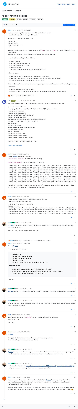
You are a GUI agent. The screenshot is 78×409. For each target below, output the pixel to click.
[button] (2, 406)
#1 (75, 30)
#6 (75, 243)
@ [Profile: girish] (15, 246)
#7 (75, 288)
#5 (75, 222)
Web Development (17, 145)
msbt (9, 101)
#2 (75, 101)
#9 (75, 314)
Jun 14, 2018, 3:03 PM (23, 314)
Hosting (9, 145)
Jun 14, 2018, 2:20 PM (23, 154)
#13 (75, 377)
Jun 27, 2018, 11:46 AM (23, 377)
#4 (75, 196)
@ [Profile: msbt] (15, 156)
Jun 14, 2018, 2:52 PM (26, 300)
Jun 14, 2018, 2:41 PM (26, 222)
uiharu (9, 30)
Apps (58, 4)
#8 (75, 300)
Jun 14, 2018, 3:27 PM (26, 349)
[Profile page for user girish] (4, 224)
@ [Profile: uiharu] (10, 225)
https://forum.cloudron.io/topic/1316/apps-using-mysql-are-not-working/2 (50, 366)
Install (73, 4)
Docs (68, 4)
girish (9, 222)
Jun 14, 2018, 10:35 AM (23, 30)
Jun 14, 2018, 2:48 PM (23, 243)
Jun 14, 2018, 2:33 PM (23, 196)
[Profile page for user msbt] (4, 102)
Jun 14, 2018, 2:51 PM (26, 288)
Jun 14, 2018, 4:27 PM (26, 363)
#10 (75, 332)
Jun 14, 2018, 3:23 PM (23, 332)
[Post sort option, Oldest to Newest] (10, 25)
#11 (75, 349)
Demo (64, 4)
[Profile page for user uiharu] (4, 31)
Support (12, 19)
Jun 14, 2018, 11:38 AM (27, 101)
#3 (75, 154)
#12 (75, 363)
